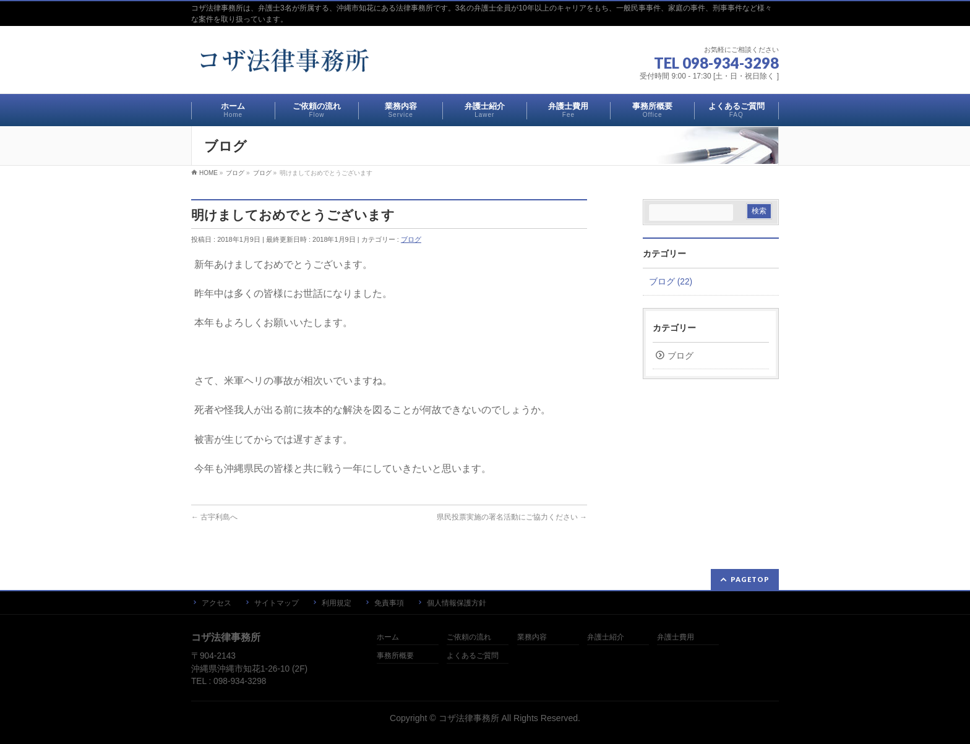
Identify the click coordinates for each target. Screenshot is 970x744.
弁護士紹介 (605, 637)
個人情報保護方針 (456, 603)
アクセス (216, 603)
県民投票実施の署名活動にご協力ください (512, 517)
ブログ (411, 239)
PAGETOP (750, 579)
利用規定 (336, 603)
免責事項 (389, 603)
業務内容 (532, 637)
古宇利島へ (214, 517)
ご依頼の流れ (469, 637)
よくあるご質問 (473, 656)
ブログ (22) (670, 281)
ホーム (388, 637)
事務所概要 (395, 656)
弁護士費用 (675, 637)
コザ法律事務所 (469, 718)
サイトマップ (276, 603)
